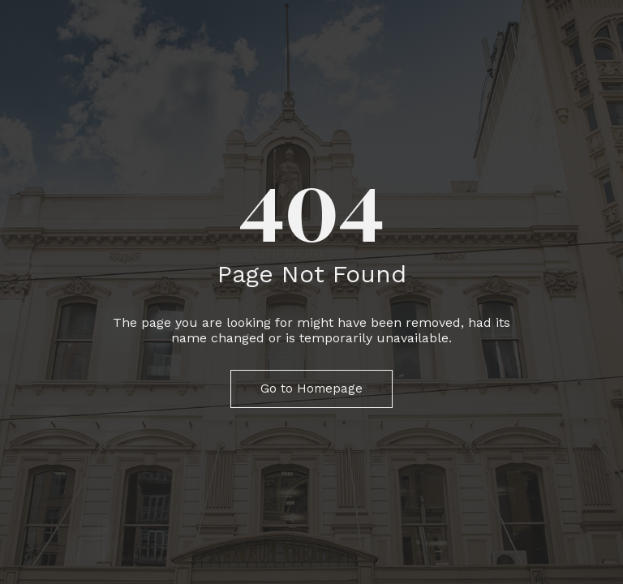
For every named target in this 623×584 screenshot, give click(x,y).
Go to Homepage (311, 388)
